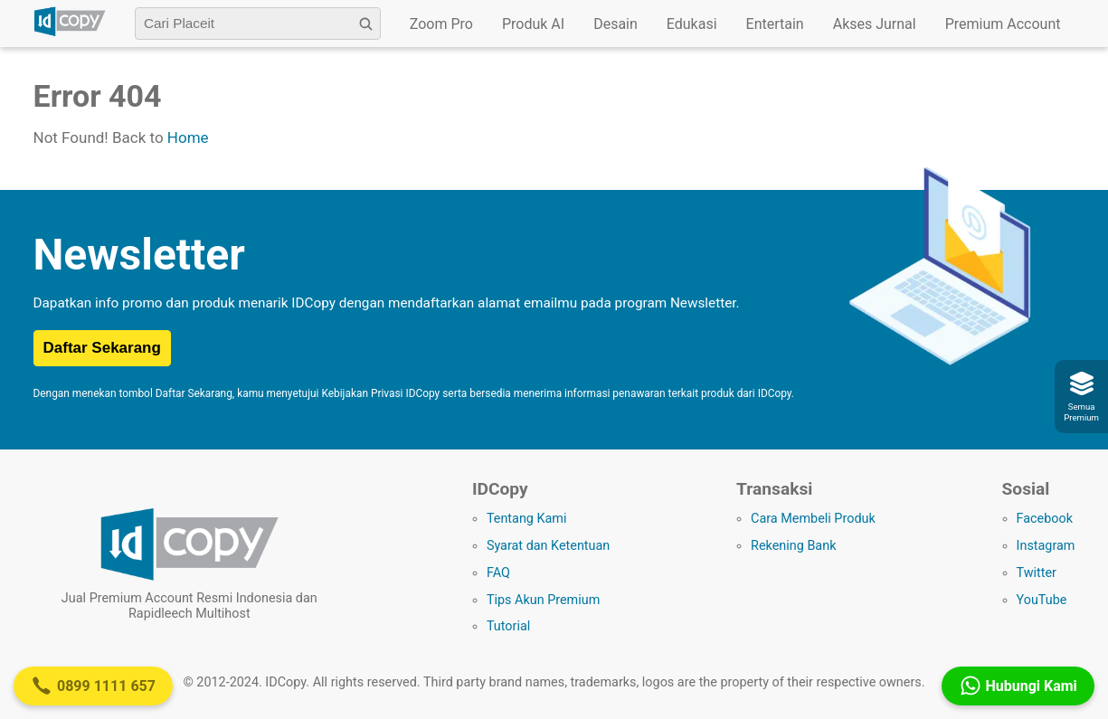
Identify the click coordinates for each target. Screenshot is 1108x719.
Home (188, 137)
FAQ (498, 573)
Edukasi (692, 24)
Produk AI (533, 24)
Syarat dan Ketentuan (548, 545)
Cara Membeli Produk (813, 518)
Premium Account (1003, 24)
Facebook (1045, 518)
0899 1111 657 (93, 685)
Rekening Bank (793, 545)
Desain (615, 24)
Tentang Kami (527, 518)
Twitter (1036, 573)
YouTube (1042, 600)
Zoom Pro (441, 24)
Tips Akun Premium (543, 600)
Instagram (1046, 545)
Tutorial (508, 626)
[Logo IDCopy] (69, 33)
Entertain (775, 24)
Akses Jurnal (874, 24)
